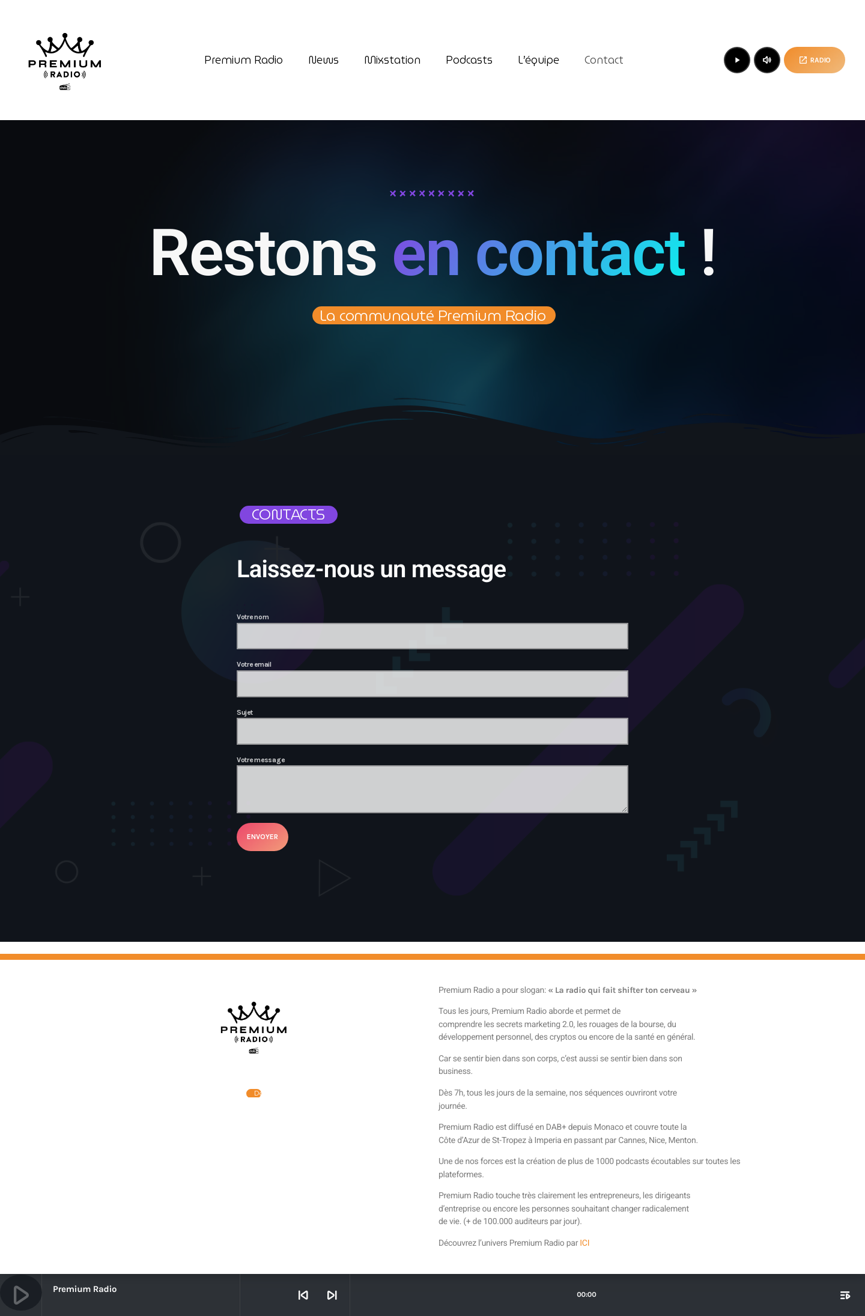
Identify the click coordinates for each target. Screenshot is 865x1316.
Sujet (432, 726)
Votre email (432, 678)
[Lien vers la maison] (65, 60)
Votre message (432, 784)
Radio (814, 60)
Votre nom (432, 631)
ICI (584, 1243)
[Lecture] (737, 60)
